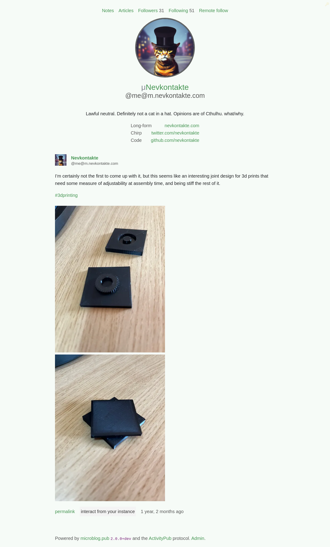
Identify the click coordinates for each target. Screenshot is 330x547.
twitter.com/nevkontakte (175, 132)
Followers (148, 10)
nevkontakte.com (182, 125)
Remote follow (213, 10)
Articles (126, 10)
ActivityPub (160, 538)
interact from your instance (108, 511)
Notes (108, 10)
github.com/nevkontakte (175, 140)
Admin (197, 538)
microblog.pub (94, 538)
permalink (65, 511)
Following (178, 10)
